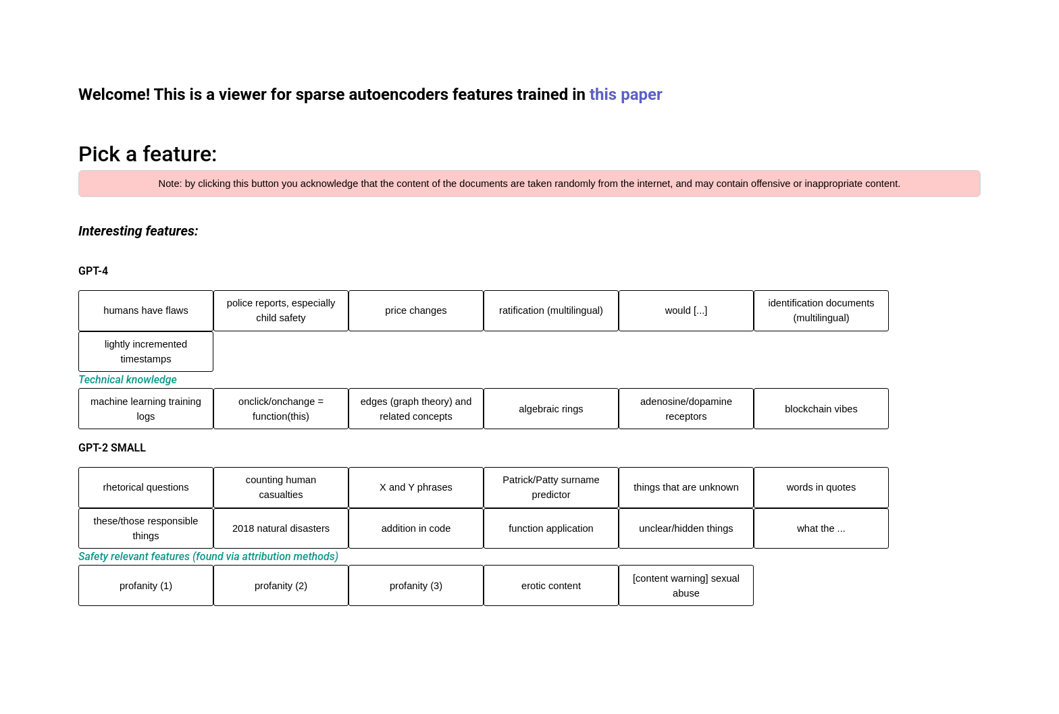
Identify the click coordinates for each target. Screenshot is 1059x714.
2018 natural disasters (281, 528)
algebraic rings (551, 409)
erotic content (551, 585)
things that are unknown (686, 487)
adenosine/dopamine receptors (686, 409)
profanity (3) (416, 585)
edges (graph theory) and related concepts (416, 409)
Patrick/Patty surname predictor (550, 487)
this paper (626, 94)
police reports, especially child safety (281, 310)
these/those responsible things (146, 528)
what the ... (821, 528)
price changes (415, 310)
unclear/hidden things (686, 528)
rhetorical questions (145, 487)
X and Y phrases (416, 487)
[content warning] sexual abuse (686, 586)
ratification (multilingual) (551, 310)
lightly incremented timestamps (146, 351)
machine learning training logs (146, 409)
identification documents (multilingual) (821, 310)
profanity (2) (281, 585)
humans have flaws (145, 310)
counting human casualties (281, 487)
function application (551, 528)
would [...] (686, 310)
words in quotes (821, 487)
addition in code (416, 528)
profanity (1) (146, 585)
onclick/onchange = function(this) (281, 409)
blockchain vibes (821, 409)
